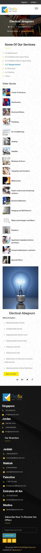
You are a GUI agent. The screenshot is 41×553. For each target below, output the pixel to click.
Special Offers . (17, 260)
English (24, 2)
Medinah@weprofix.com (14, 509)
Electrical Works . (18, 112)
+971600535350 (12, 495)
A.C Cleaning (9, 72)
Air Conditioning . (18, 132)
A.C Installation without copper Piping (18, 61)
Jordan (34, 2)
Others (7, 76)
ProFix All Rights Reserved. (26, 547)
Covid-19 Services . (18, 92)
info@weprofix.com (12, 414)
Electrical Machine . (19, 201)
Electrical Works (12, 31)
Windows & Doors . (18, 161)
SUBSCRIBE (9, 535)
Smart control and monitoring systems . (22, 192)
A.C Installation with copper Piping (17, 57)
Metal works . (16, 181)
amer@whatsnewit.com (14, 472)
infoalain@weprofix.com (14, 500)
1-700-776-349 (11, 481)
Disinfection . (16, 102)
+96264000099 (10, 427)
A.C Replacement (12, 64)
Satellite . (15, 151)
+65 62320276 (10, 410)
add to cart (11, 374)
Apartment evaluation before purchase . (22, 241)
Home (11, 27)
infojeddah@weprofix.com (15, 458)
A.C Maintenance (11, 53)
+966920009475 (12, 454)
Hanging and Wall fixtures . (21, 211)
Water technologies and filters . (23, 220)
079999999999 (11, 467)
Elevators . (15, 230)
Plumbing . (15, 122)
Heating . (14, 142)
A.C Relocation (10, 68)
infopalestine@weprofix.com (16, 486)
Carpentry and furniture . (21, 171)
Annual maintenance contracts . (23, 250)
